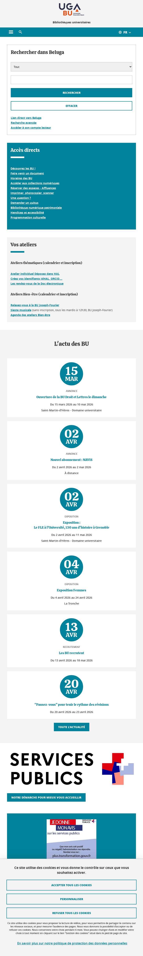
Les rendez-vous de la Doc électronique (37, 283)
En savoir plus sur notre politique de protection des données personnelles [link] (72, 943)
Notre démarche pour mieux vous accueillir (46, 797)
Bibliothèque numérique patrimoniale (36, 207)
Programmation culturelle (28, 217)
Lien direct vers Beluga (26, 118)
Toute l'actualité (71, 727)
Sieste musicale (21, 310)
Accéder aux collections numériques (35, 183)
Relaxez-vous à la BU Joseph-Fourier (35, 305)
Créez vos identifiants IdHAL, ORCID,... (36, 278)
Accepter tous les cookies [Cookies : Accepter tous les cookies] (71, 885)
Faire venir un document (27, 173)
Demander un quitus (24, 203)
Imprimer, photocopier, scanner (32, 193)
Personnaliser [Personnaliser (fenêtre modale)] (71, 899)
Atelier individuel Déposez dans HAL (35, 274)
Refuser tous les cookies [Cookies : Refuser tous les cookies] (71, 913)
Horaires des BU (21, 178)
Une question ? (21, 198)
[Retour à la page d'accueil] (71, 9)
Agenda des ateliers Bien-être (30, 315)
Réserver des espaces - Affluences (33, 188)
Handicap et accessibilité (27, 212)
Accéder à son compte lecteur (31, 127)
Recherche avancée (23, 123)
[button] (20, 32)
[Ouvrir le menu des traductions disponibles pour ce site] (127, 32)
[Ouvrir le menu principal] (11, 32)
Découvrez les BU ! (23, 168)
